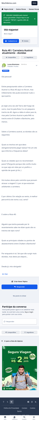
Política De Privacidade (11, 408)
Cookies (32, 408)
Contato (24, 408)
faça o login (29, 312)
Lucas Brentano (13, 64)
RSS (19, 411)
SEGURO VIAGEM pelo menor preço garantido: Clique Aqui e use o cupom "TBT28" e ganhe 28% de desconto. (16, 18)
